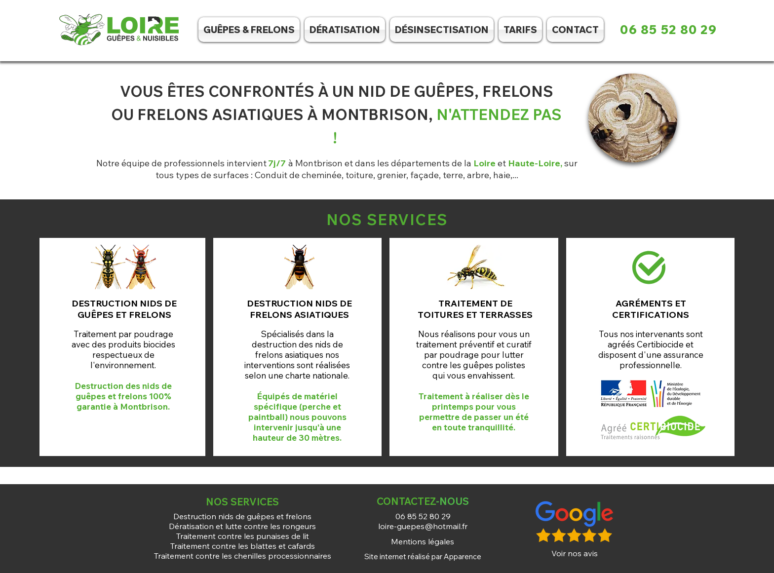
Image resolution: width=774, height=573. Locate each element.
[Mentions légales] (422, 541)
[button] (441, 29)
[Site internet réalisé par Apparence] (422, 556)
